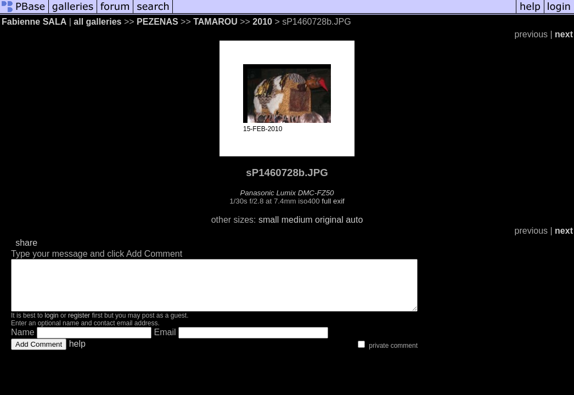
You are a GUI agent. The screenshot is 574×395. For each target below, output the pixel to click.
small (268, 219)
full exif (333, 201)
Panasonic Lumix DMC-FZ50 (287, 193)
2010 (262, 21)
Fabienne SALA (34, 21)
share (26, 242)
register (79, 325)
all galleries (97, 21)
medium (297, 219)
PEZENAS (157, 21)
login (51, 325)
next (564, 34)
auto (354, 219)
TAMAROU (216, 21)
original (329, 219)
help (77, 353)
